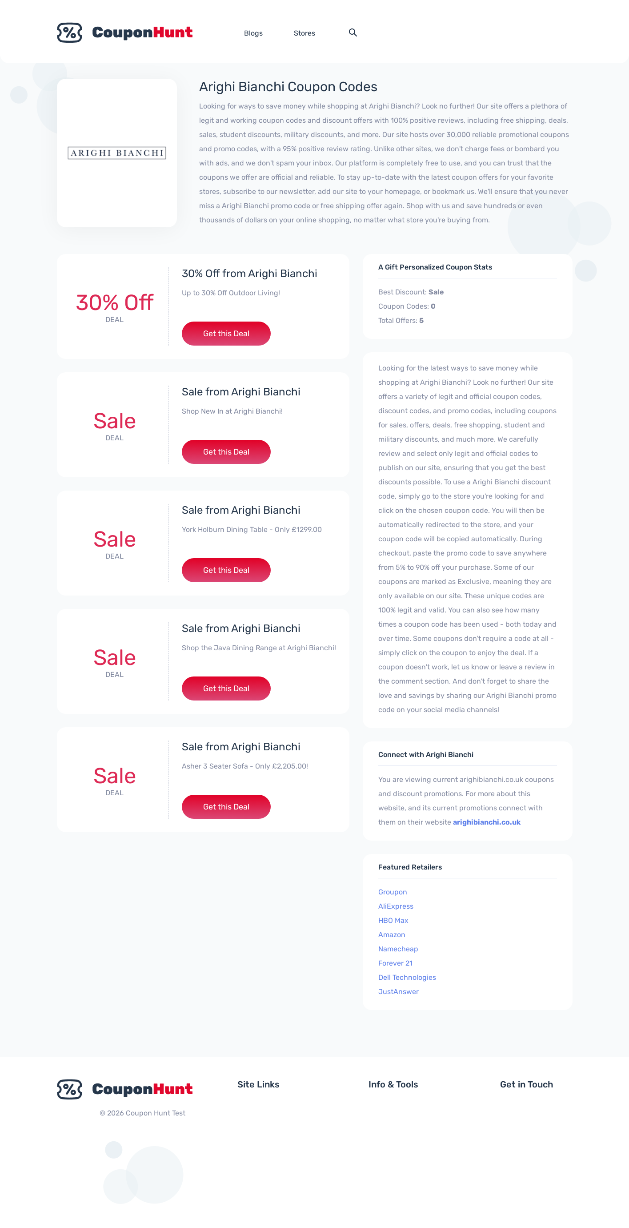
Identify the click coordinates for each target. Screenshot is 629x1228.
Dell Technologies (407, 977)
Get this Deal (226, 333)
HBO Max (393, 920)
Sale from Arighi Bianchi (241, 392)
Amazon (391, 934)
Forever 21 (395, 963)
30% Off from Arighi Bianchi (249, 273)
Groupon (392, 892)
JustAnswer (398, 991)
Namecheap (398, 949)
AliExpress (395, 906)
